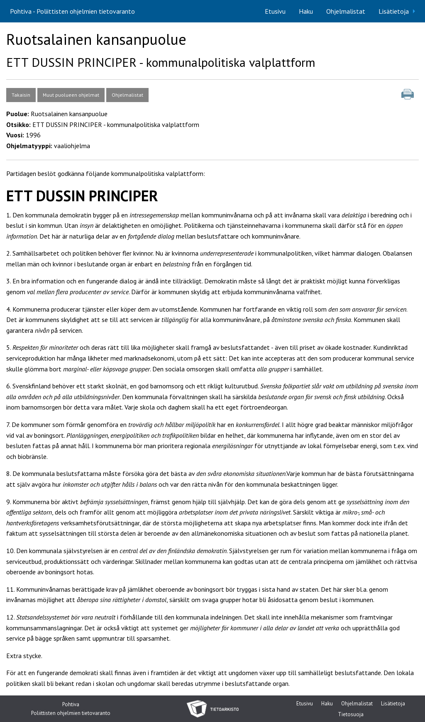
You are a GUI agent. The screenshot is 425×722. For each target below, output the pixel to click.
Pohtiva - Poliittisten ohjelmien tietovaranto (72, 11)
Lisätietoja (394, 11)
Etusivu (275, 11)
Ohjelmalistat (345, 11)
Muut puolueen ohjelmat (71, 95)
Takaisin (21, 95)
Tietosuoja (351, 714)
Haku (306, 11)
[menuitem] (275, 11)
